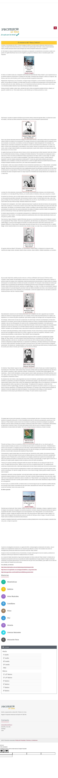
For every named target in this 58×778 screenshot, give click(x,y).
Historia (10, 625)
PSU (8, 618)
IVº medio (6, 664)
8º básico (6, 690)
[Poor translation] (6, 751)
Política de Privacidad (20, 740)
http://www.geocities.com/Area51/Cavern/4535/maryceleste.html (17, 572)
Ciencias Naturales (14, 632)
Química (10, 589)
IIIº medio (6, 661)
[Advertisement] (29, 14)
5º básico (6, 681)
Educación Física (13, 640)
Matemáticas (12, 582)
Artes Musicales (13, 596)
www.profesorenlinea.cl (6, 725)
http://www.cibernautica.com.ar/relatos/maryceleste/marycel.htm (17, 567)
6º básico (6, 684)
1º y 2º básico (7, 674)
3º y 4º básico (7, 677)
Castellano (11, 604)
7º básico (6, 687)
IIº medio (6, 658)
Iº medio (6, 655)
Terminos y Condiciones (31, 740)
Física (9, 611)
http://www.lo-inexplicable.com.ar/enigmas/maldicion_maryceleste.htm (19, 569)
